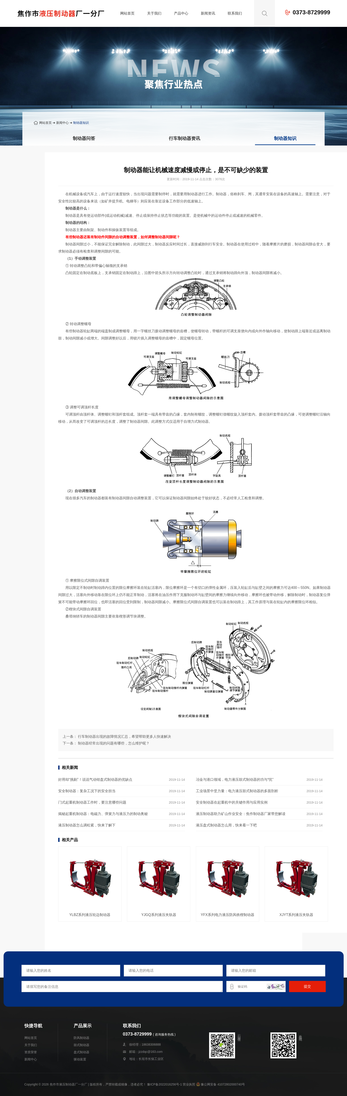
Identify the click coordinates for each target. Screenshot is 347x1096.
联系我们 (235, 13)
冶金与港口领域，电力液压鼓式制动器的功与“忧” (235, 779)
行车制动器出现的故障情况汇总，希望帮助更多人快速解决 (124, 736)
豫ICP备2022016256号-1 (164, 1084)
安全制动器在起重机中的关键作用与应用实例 (232, 802)
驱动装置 (80, 1059)
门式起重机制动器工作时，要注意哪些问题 (92, 802)
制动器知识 (81, 122)
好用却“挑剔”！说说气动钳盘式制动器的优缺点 (95, 779)
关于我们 (154, 13)
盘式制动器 (81, 1052)
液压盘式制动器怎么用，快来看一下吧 (226, 825)
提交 (307, 986)
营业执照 (189, 1084)
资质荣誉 (30, 1052)
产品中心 (181, 13)
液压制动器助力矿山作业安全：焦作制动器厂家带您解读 (240, 814)
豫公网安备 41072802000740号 (220, 1084)
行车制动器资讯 (184, 138)
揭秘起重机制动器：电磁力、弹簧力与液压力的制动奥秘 (103, 814)
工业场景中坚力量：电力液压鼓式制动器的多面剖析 (237, 791)
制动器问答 (84, 138)
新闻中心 (62, 122)
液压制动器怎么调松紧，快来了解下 (87, 825)
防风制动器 (81, 1038)
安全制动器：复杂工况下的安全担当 (87, 791)
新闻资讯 (208, 13)
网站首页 (127, 13)
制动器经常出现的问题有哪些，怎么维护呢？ (114, 743)
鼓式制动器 (81, 1045)
